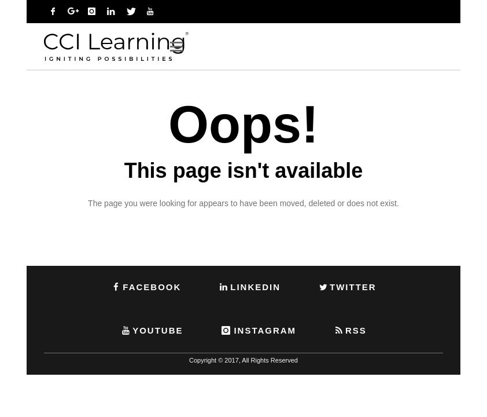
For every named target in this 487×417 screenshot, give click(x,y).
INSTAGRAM (258, 330)
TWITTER (347, 287)
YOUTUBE (151, 330)
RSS (350, 330)
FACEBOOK (145, 287)
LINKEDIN (249, 287)
